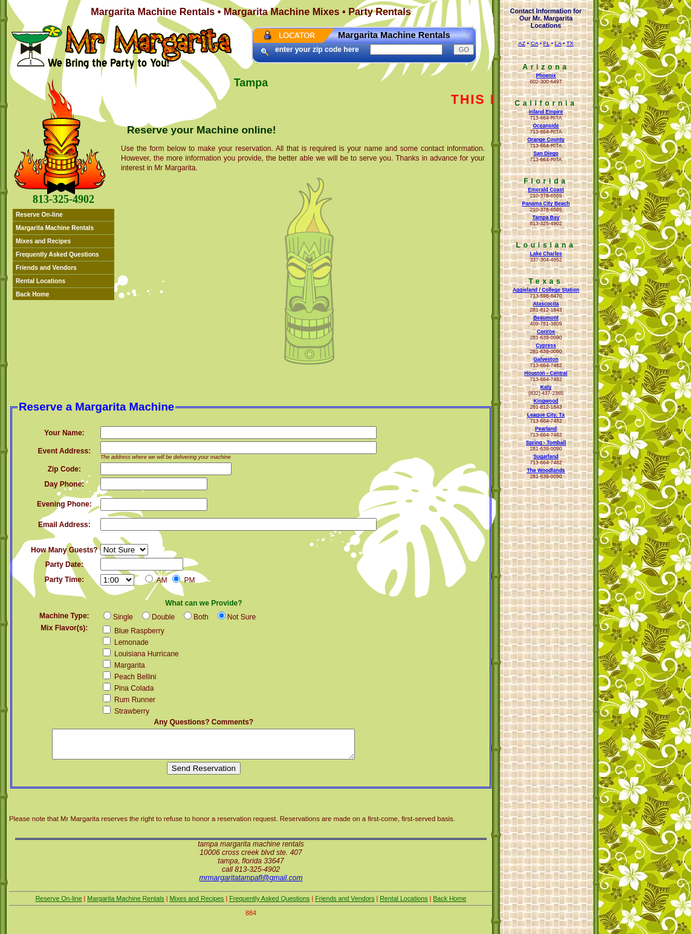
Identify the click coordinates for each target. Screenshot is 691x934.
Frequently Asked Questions (57, 254)
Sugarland (546, 456)
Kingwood (545, 401)
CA (534, 43)
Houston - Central (545, 373)
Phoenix (546, 75)
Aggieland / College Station (546, 290)
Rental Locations (40, 281)
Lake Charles (546, 254)
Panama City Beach (545, 203)
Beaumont (546, 318)
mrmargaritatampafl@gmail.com (251, 883)
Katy (545, 387)
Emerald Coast (546, 190)
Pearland (546, 429)
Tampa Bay (546, 217)
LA (558, 43)
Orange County (546, 139)
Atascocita (546, 304)
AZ (521, 43)
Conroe (546, 331)
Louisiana (546, 245)
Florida (546, 181)
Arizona (545, 67)
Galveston (545, 359)
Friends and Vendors (46, 267)
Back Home (33, 294)
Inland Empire (546, 112)
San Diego (546, 153)
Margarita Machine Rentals (55, 228)
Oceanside (546, 126)
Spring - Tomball (546, 443)
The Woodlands (546, 470)
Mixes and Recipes (43, 241)
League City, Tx (546, 415)
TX (570, 43)
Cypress (546, 345)
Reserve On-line (39, 214)
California (545, 103)
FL (546, 43)
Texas (545, 281)
